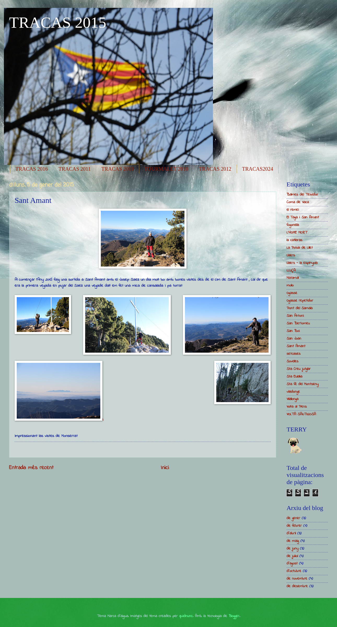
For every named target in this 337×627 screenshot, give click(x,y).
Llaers (291, 255)
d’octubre (294, 571)
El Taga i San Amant (303, 217)
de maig (293, 541)
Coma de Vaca (298, 202)
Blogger (234, 616)
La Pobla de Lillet (300, 248)
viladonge (293, 392)
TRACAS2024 (257, 169)
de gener (293, 518)
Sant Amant (296, 346)
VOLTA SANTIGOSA (301, 414)
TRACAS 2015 (57, 22)
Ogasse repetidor (300, 300)
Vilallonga (292, 399)
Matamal (293, 278)
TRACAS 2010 (117, 169)
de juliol (292, 556)
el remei (293, 210)
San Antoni (295, 316)
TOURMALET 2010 (166, 169)
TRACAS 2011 (75, 169)
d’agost (292, 563)
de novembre (297, 578)
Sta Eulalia (294, 376)
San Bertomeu (298, 323)
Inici (165, 468)
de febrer (294, 526)
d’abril (291, 533)
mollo (290, 285)
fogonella (293, 225)
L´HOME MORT (297, 232)
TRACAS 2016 (31, 169)
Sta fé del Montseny (302, 384)
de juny (292, 548)
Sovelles (292, 361)
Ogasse (292, 293)
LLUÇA (291, 270)
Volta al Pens (297, 406)
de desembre (297, 586)
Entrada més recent (31, 468)
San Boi (293, 331)
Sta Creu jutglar (299, 369)
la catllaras (294, 240)
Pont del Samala (299, 308)
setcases (293, 354)
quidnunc (186, 616)
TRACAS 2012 (215, 169)
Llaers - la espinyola (302, 263)
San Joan (294, 338)
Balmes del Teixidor (302, 194)
